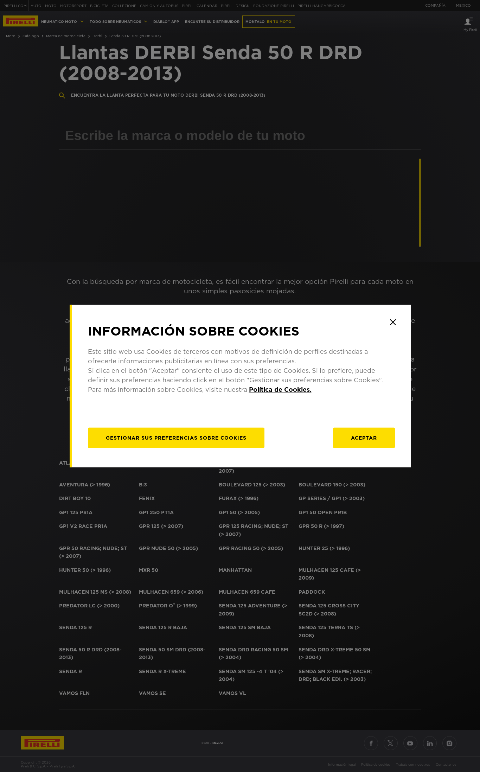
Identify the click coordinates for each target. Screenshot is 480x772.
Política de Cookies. (280, 389)
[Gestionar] (176, 438)
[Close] (393, 322)
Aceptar (364, 438)
